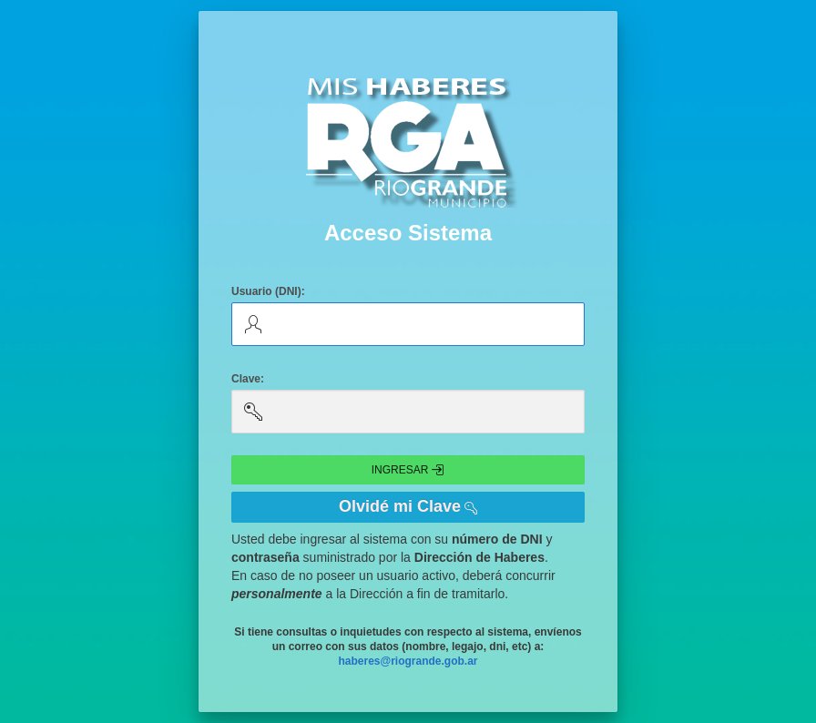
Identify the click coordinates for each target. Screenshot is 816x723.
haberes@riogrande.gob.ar (407, 661)
